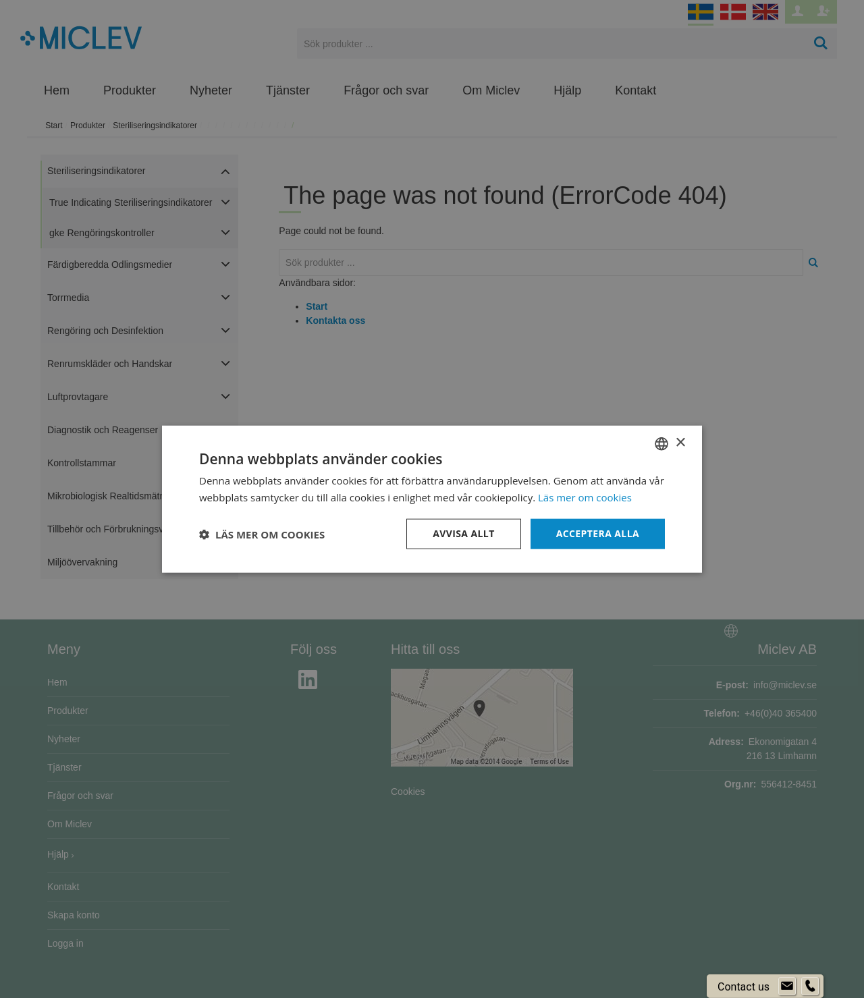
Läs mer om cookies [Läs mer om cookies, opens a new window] (585, 496)
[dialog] (432, 499)
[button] (262, 534)
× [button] (680, 443)
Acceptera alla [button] (597, 533)
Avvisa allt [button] (463, 533)
